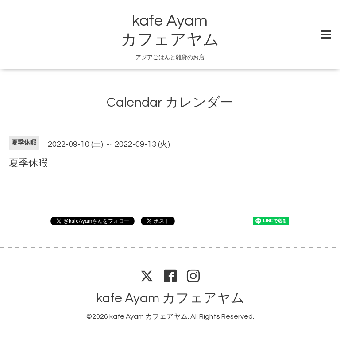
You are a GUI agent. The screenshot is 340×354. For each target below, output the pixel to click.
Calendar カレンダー (170, 102)
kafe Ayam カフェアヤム (170, 298)
